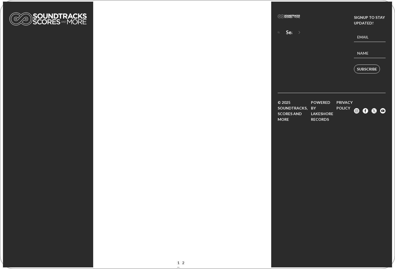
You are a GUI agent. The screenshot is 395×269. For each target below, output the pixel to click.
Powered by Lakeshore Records (322, 111)
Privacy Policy (344, 105)
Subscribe (367, 69)
